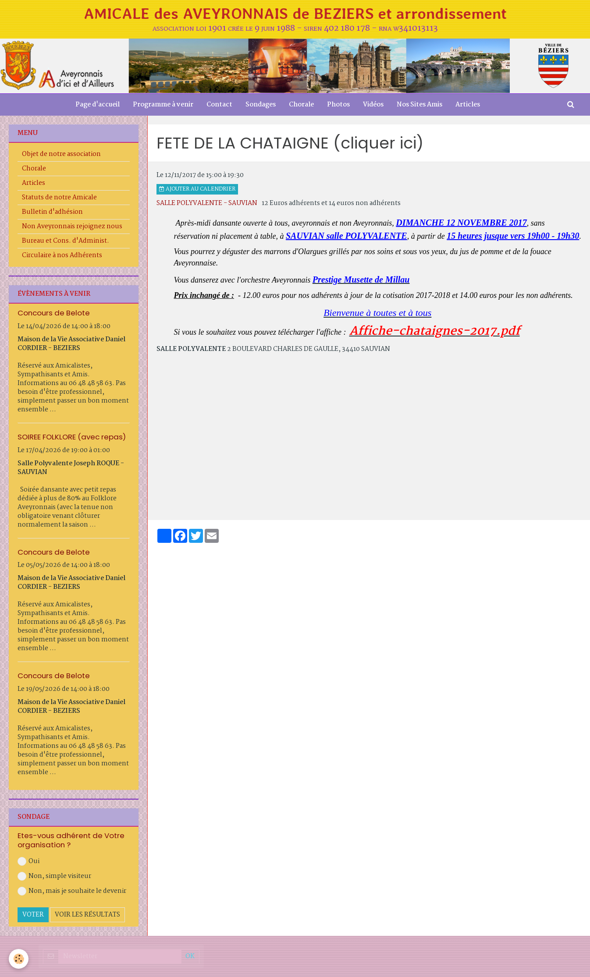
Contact (219, 104)
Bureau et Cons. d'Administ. (65, 241)
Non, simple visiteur (54, 876)
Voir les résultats (87, 915)
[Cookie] (18, 959)
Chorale (301, 104)
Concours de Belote (54, 313)
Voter (33, 915)
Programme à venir (163, 104)
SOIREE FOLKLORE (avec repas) (72, 437)
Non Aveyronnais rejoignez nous (72, 226)
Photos (338, 104)
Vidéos (373, 104)
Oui (28, 861)
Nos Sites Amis (419, 104)
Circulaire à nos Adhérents (62, 255)
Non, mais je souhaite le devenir (72, 891)
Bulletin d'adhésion (52, 212)
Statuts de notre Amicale (59, 197)
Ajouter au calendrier (197, 189)
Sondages (260, 104)
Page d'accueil (97, 104)
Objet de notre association (61, 154)
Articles (467, 104)
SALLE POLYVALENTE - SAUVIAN (206, 203)
